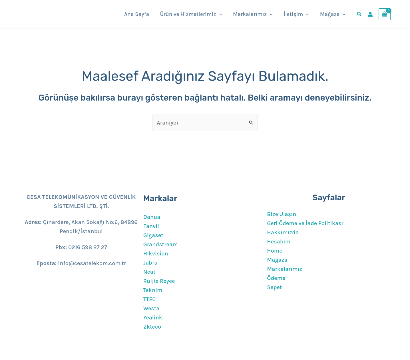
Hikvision (155, 253)
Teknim (153, 290)
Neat (149, 272)
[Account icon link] (370, 14)
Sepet (274, 287)
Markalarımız (284, 269)
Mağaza (277, 260)
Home (274, 250)
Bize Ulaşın (281, 214)
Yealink (152, 317)
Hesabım (279, 241)
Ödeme (276, 278)
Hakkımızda (283, 232)
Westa (151, 308)
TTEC (149, 299)
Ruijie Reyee (159, 281)
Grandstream (160, 244)
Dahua (152, 217)
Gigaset (153, 235)
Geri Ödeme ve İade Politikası (305, 223)
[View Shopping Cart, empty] (385, 14)
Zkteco (152, 326)
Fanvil (151, 226)
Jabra (150, 262)
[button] (219, 14)
